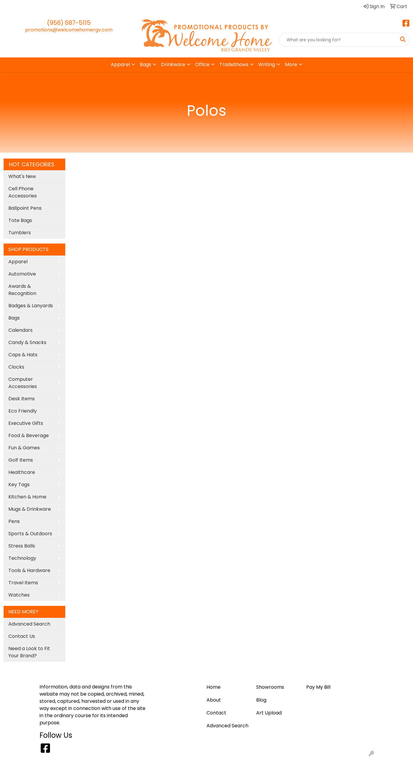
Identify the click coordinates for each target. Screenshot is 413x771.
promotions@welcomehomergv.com (69, 29)
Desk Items (21, 398)
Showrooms (270, 687)
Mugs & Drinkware (29, 509)
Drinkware (173, 64)
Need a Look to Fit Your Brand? (29, 652)
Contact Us (21, 636)
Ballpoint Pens (25, 208)
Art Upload (51, 6)
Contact (125, 6)
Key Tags (19, 484)
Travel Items (23, 582)
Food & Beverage (28, 435)
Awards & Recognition (22, 290)
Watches (19, 594)
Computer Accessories (22, 383)
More (291, 64)
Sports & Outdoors (30, 533)
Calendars (20, 330)
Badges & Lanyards (30, 305)
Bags (145, 64)
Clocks (16, 367)
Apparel (120, 64)
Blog (29, 6)
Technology (22, 558)
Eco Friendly (22, 410)
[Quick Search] (338, 40)
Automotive (22, 273)
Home (13, 6)
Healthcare (21, 472)
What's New (22, 176)
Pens (14, 521)
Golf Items (20, 460)
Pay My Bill (80, 6)
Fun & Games (24, 447)
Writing (266, 64)
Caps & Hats (22, 354)
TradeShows (233, 64)
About (103, 6)
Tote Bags (20, 220)
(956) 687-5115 (69, 23)
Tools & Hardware (29, 570)
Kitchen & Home (27, 496)
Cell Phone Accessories (22, 192)
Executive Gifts (25, 423)
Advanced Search (29, 624)
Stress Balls (21, 545)
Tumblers (19, 232)
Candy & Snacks (27, 342)
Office (202, 64)
